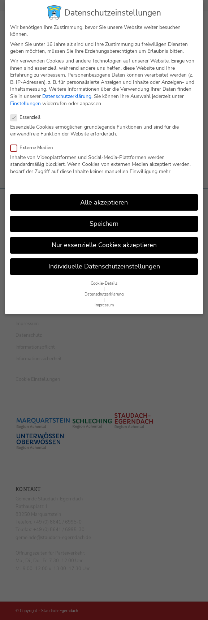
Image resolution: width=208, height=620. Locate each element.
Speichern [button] (104, 215)
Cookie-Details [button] (104, 276)
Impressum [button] (104, 297)
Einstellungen (25, 95)
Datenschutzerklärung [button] (104, 286)
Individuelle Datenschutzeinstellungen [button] (104, 258)
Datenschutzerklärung (66, 88)
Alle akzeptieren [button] (104, 194)
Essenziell (28, 110)
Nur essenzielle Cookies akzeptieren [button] (104, 237)
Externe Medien (34, 140)
